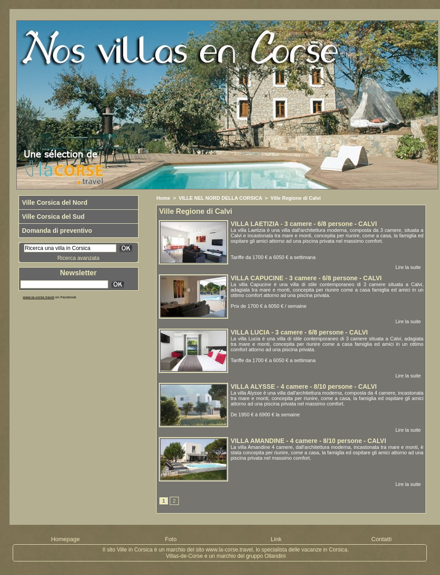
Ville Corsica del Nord (54, 202)
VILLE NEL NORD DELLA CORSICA (220, 198)
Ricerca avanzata (78, 258)
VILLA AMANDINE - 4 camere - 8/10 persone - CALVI (308, 440)
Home (163, 198)
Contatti (381, 539)
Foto (171, 539)
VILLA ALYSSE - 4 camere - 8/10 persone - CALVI (303, 386)
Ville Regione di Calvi (296, 198)
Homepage (65, 539)
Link (276, 539)
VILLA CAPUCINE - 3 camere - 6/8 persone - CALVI (306, 278)
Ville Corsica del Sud (53, 216)
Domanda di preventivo (57, 230)
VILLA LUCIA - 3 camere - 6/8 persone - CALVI (299, 332)
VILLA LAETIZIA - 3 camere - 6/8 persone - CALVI (303, 223)
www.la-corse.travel (38, 297)
